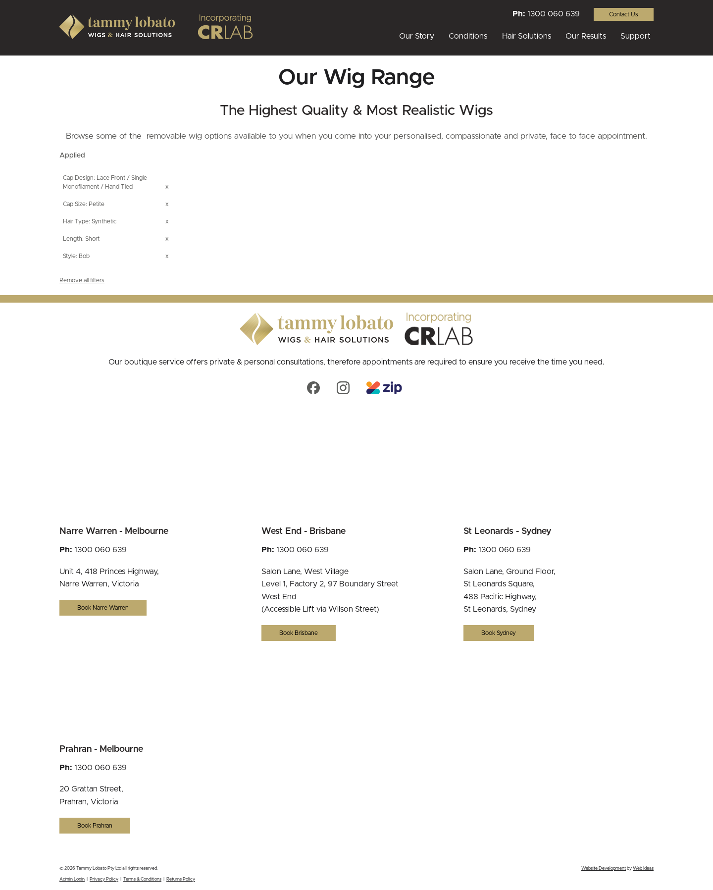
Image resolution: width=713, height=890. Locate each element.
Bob (84, 256)
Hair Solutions (526, 36)
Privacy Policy (104, 879)
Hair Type (76, 221)
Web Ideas (643, 868)
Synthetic (104, 221)
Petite (96, 204)
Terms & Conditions (142, 879)
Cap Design (78, 178)
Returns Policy (180, 879)
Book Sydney (498, 633)
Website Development (603, 868)
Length (72, 239)
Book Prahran (94, 826)
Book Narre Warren (103, 608)
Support (635, 36)
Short (92, 239)
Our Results (585, 36)
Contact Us (623, 14)
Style (69, 256)
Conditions (468, 36)
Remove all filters (81, 280)
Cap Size (74, 204)
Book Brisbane (298, 633)
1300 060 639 (553, 14)
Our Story (416, 36)
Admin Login (72, 879)
